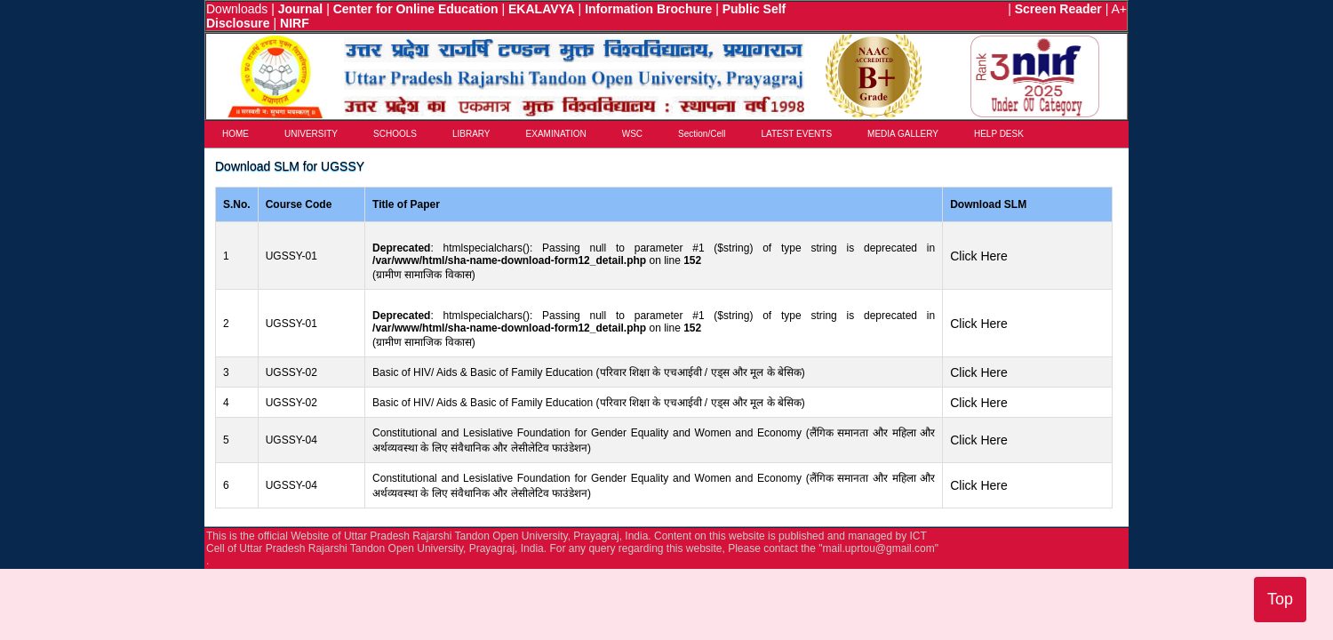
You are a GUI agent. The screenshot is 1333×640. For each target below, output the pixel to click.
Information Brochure (648, 9)
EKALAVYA (541, 9)
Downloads (236, 9)
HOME (235, 134)
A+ (1119, 9)
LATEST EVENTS (796, 134)
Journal (300, 9)
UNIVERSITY (311, 134)
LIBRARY (471, 134)
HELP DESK (999, 134)
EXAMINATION (556, 134)
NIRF (294, 23)
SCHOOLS (395, 134)
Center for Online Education (416, 9)
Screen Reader (1058, 9)
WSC (632, 134)
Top (1280, 599)
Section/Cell (701, 134)
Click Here (979, 256)
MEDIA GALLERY (902, 134)
